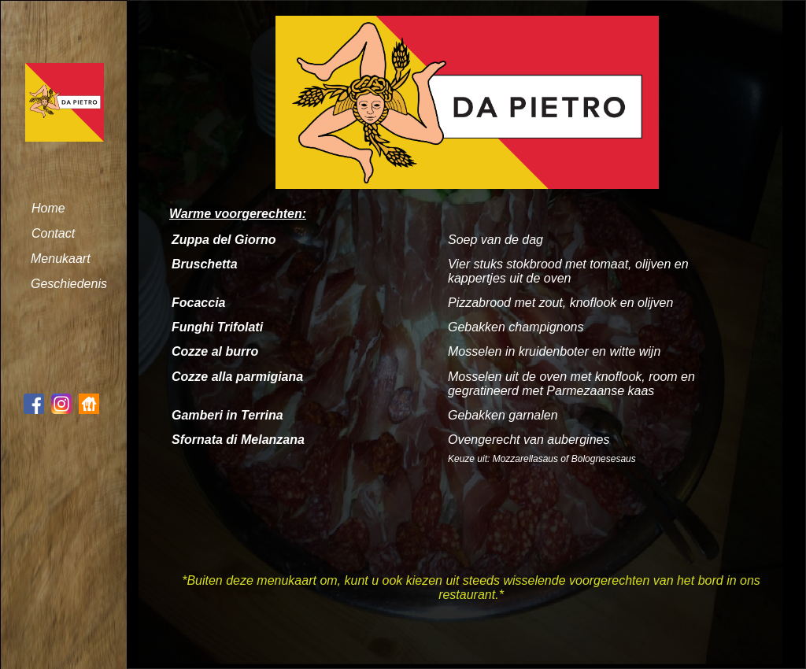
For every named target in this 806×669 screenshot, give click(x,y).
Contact (53, 233)
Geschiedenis (69, 283)
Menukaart (61, 258)
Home (48, 208)
